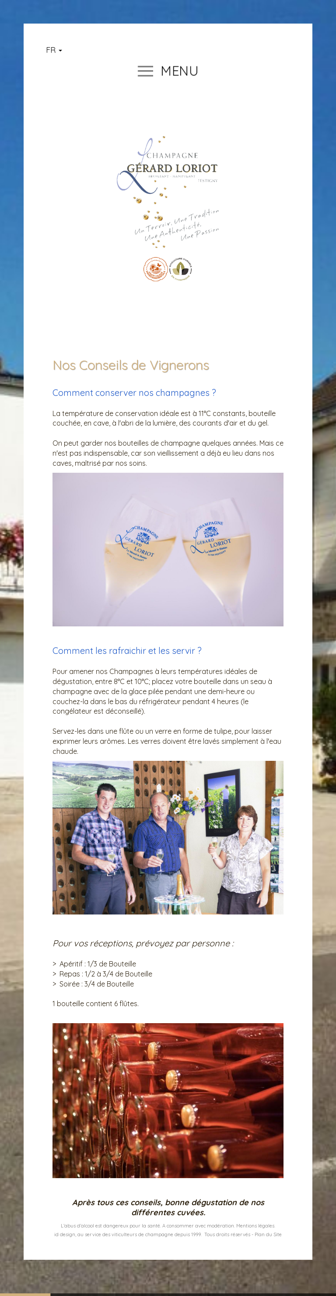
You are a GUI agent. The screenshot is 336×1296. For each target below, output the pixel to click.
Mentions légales (255, 1226)
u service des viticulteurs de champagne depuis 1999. (141, 1234)
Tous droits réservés (227, 1234)
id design (64, 1234)
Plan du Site (268, 1234)
